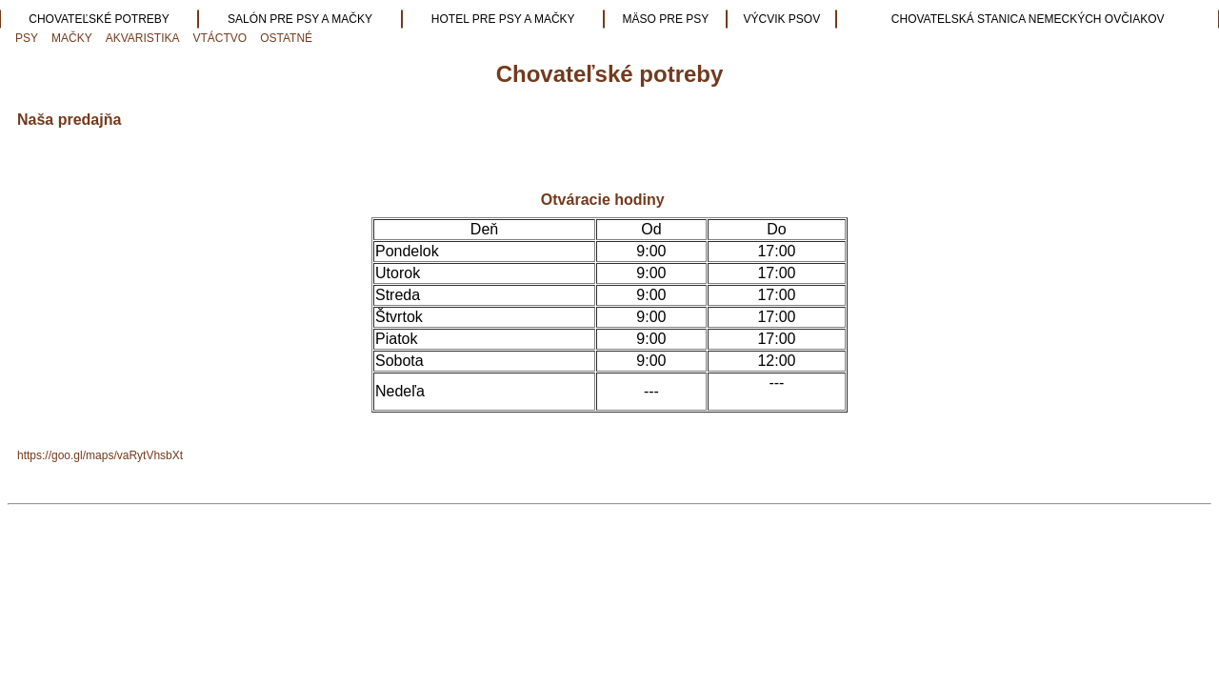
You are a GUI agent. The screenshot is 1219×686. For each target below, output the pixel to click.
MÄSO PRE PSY (666, 19)
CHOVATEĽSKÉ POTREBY (99, 19)
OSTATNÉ (286, 38)
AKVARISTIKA (143, 38)
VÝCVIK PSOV (782, 19)
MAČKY (71, 38)
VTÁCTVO (220, 38)
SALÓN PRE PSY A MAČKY (300, 19)
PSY (26, 38)
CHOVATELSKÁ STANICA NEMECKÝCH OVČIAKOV (1028, 19)
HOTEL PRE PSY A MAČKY (503, 19)
